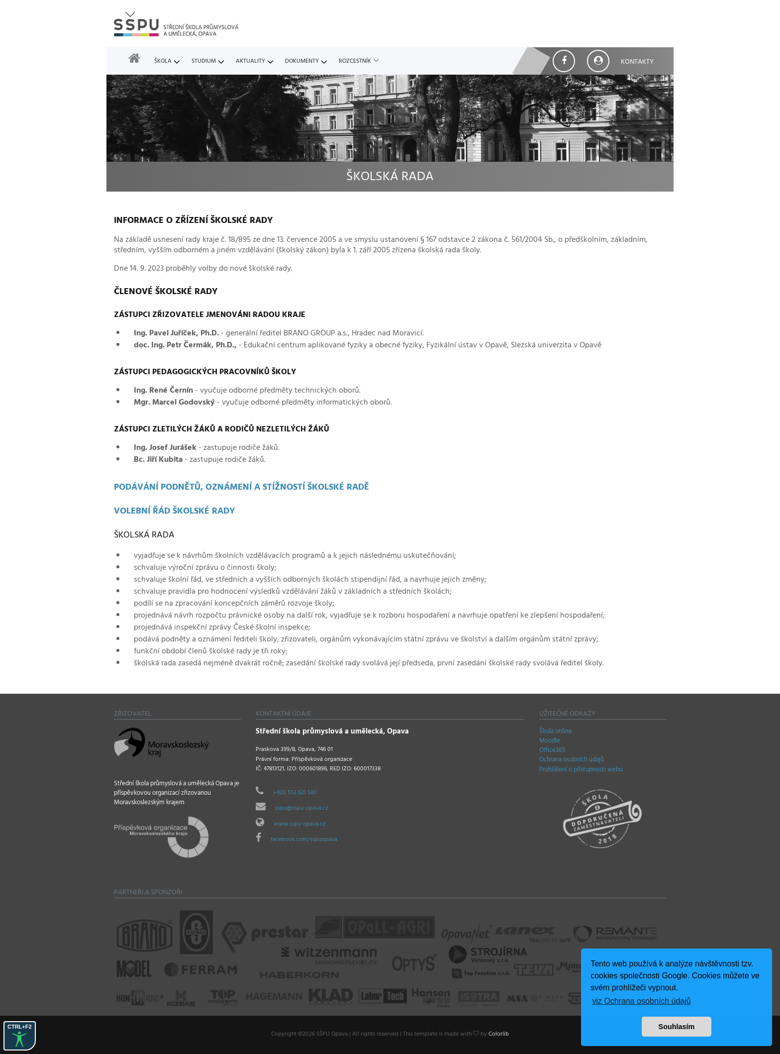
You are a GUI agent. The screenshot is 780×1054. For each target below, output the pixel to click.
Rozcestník (355, 61)
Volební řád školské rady (174, 512)
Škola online (555, 732)
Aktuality (250, 61)
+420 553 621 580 (295, 793)
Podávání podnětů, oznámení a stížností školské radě (241, 488)
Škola (163, 61)
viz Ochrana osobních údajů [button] (641, 1001)
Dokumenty (302, 61)
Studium (204, 61)
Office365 (552, 751)
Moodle (549, 741)
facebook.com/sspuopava (304, 840)
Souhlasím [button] (677, 1027)
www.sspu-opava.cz (299, 824)
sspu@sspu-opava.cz (301, 808)
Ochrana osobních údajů (571, 760)
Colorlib (498, 1034)
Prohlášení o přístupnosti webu (581, 770)
